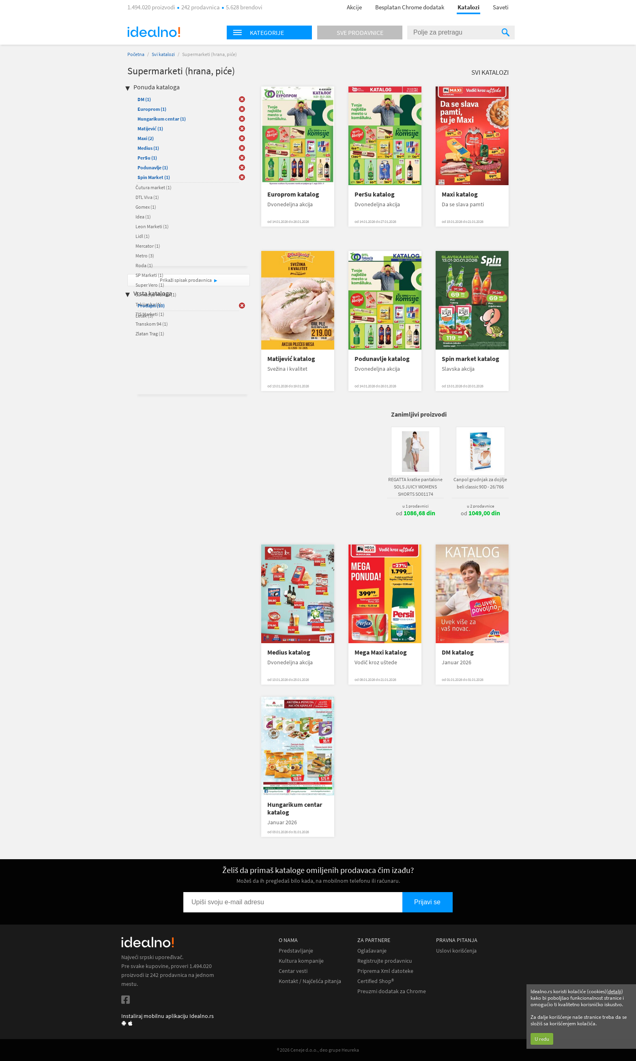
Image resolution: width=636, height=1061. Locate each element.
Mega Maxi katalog (381, 652)
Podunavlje (153, 167)
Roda (144, 265)
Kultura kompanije (301, 960)
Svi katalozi (163, 54)
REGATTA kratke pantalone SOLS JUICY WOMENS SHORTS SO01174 (415, 486)
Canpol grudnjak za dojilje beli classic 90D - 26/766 (480, 483)
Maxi (146, 138)
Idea (143, 217)
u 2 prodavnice (480, 506)
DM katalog (458, 652)
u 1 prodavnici (415, 506)
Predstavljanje (296, 950)
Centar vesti (293, 971)
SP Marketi (149, 275)
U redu (542, 1038)
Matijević (150, 128)
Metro (144, 256)
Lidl (142, 236)
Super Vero (149, 285)
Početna (135, 54)
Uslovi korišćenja (456, 950)
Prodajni (151, 306)
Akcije (354, 7)
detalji (614, 991)
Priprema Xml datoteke (385, 971)
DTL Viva (147, 197)
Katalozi (468, 7)
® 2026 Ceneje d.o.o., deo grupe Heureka (318, 1050)
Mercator (147, 246)
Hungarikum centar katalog (294, 808)
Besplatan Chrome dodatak (409, 7)
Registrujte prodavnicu (384, 960)
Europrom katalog (293, 194)
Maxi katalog (460, 194)
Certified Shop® (375, 981)
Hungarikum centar (162, 119)
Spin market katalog (470, 359)
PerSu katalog (375, 194)
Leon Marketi (152, 226)
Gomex (145, 207)
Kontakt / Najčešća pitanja (310, 981)
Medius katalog (288, 652)
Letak (144, 316)
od (415, 513)
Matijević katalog (291, 359)
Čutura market (153, 187)
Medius (148, 148)
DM (144, 99)
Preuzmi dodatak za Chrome (391, 991)
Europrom (152, 109)
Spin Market (154, 177)
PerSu (147, 158)
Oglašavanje (372, 950)
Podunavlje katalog (382, 359)
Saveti (501, 7)
